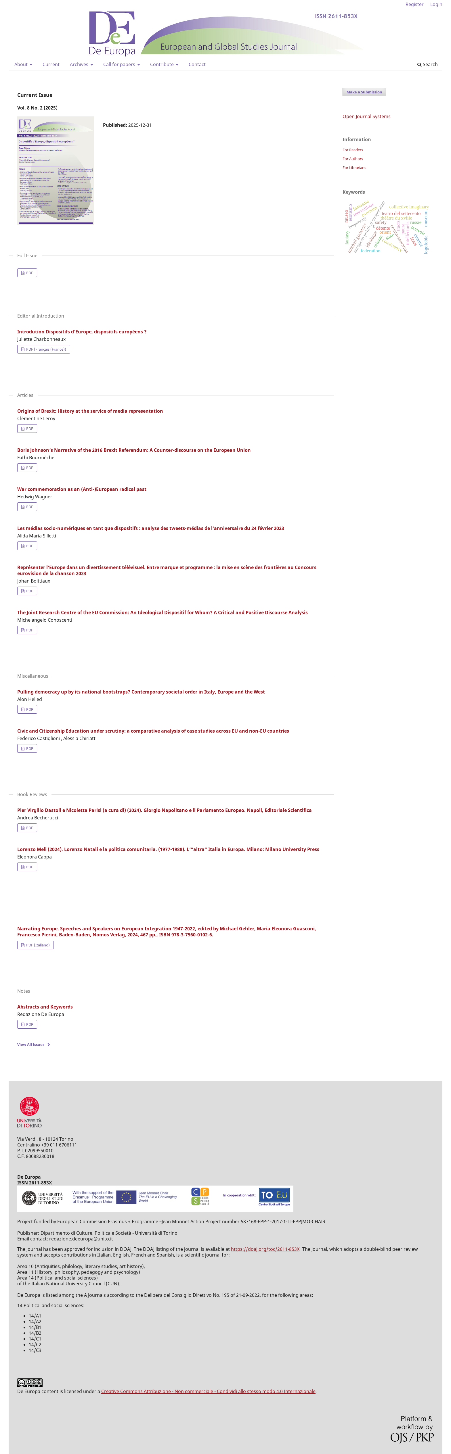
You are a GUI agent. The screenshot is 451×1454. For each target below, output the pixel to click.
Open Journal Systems (367, 116)
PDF (29, 272)
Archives (79, 64)
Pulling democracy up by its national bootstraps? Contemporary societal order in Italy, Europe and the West (141, 692)
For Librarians (354, 167)
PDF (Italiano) (37, 945)
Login (436, 4)
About (21, 64)
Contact (197, 64)
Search (427, 64)
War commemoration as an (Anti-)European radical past (81, 489)
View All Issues (30, 1044)
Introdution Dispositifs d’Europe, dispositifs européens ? (82, 332)
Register (415, 4)
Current (51, 64)
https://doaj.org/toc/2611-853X (265, 1249)
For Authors (353, 158)
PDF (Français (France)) (45, 349)
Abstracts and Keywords (45, 1007)
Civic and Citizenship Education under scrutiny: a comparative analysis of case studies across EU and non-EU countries (153, 731)
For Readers (353, 149)
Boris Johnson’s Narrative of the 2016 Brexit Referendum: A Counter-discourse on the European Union (134, 450)
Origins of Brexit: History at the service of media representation (90, 411)
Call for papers (119, 64)
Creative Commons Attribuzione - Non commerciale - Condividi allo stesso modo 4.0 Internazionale (208, 1391)
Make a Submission (364, 92)
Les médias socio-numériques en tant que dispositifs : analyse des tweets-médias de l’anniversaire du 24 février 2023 (150, 528)
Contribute (162, 64)
